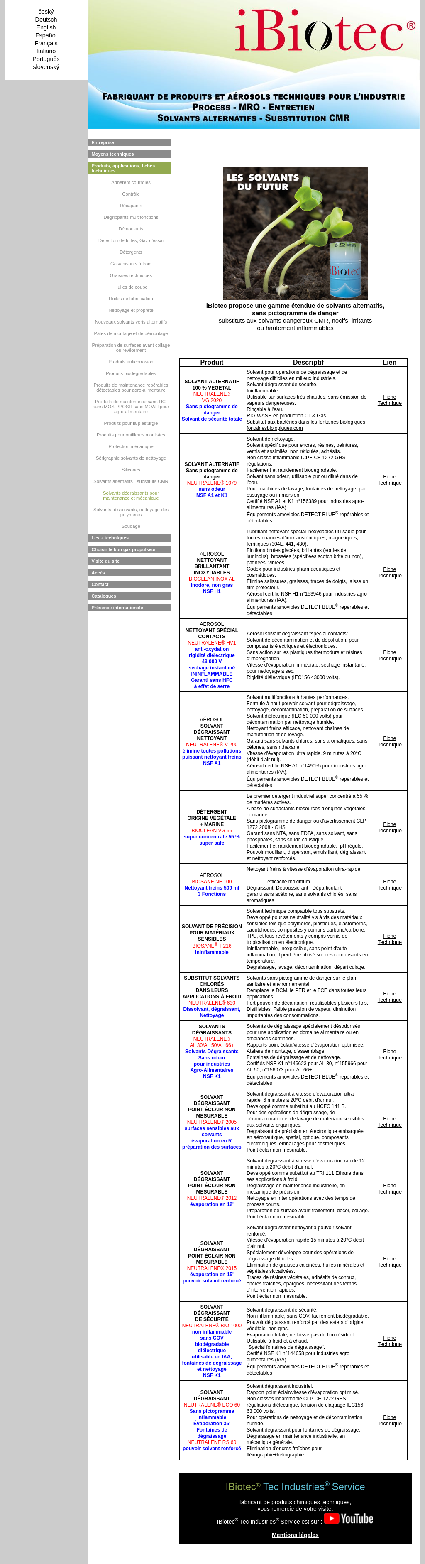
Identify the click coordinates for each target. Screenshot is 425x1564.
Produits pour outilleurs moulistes (131, 434)
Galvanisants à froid (130, 263)
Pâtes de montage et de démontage (131, 333)
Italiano (46, 51)
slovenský (46, 67)
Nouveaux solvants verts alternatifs (131, 321)
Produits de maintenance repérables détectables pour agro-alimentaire (131, 387)
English (46, 27)
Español (46, 35)
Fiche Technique (390, 400)
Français (45, 43)
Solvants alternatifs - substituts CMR (130, 481)
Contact (100, 584)
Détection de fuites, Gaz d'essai (131, 240)
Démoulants (131, 228)
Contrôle (130, 193)
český (46, 11)
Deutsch (46, 19)
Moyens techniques (113, 154)
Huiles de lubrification (131, 298)
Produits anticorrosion (130, 361)
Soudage (131, 526)
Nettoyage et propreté (130, 310)
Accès (98, 572)
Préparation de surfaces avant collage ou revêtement (131, 348)
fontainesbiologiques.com (275, 428)
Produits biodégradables (131, 373)
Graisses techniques (131, 275)
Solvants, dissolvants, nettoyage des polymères (131, 512)
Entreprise (103, 142)
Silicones (131, 469)
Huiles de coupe (130, 286)
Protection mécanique (130, 446)
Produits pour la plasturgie (131, 423)
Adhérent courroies (131, 182)
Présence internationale (117, 607)
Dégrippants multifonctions (131, 217)
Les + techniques (110, 537)
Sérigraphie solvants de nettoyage (131, 458)
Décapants (131, 205)
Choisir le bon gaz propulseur (124, 549)
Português (46, 59)
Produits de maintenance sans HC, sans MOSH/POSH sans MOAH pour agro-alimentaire (131, 406)
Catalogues (104, 595)
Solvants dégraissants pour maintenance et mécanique (131, 495)
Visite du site (106, 561)
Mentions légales (295, 1535)
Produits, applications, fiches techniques (123, 168)
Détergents (131, 252)
